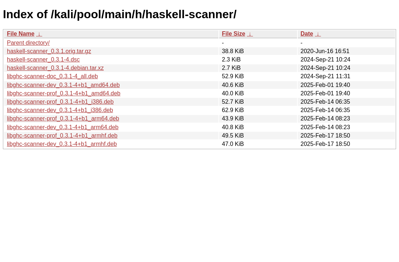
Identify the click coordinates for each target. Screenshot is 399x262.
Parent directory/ (28, 43)
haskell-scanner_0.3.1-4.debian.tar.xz (55, 68)
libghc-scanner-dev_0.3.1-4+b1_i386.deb (60, 110)
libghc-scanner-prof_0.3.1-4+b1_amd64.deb (64, 93)
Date (307, 34)
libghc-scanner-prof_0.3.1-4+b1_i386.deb (60, 102)
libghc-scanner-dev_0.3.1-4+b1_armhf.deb (62, 144)
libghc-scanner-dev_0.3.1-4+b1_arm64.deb (62, 127)
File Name (21, 34)
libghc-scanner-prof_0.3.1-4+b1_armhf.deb (62, 135)
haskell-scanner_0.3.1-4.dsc (43, 59)
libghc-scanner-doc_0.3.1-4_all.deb (52, 76)
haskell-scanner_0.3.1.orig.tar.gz (49, 51)
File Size (233, 34)
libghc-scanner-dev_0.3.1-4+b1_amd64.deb (63, 85)
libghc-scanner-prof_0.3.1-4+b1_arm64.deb (63, 118)
